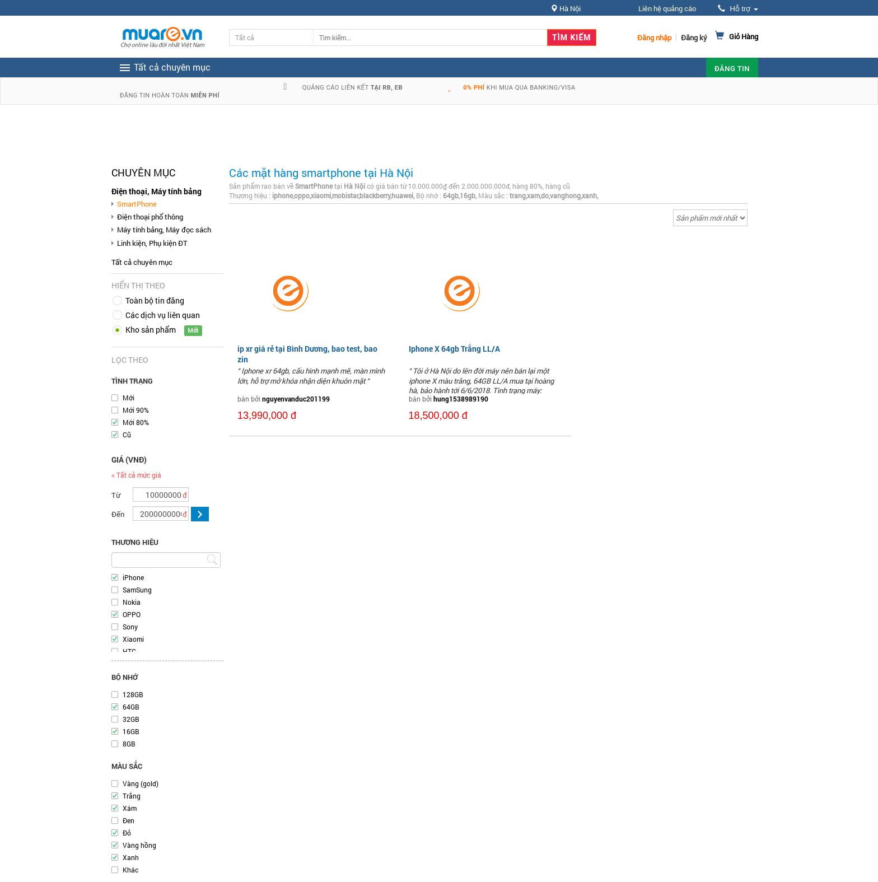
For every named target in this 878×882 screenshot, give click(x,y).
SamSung (137, 589)
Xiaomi (133, 638)
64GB (131, 706)
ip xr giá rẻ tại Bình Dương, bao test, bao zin (307, 353)
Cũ (127, 434)
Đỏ (127, 832)
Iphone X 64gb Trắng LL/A (454, 348)
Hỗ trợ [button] (738, 8)
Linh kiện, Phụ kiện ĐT (152, 243)
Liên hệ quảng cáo (667, 8)
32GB (131, 719)
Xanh (131, 857)
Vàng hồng (139, 845)
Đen (128, 820)
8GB (129, 743)
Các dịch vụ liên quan (162, 315)
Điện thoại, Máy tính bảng (156, 191)
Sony (130, 626)
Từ (115, 495)
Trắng (132, 795)
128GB (133, 694)
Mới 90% (136, 409)
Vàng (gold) (140, 783)
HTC (129, 651)
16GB (131, 731)
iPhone (133, 577)
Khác (130, 869)
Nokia (132, 602)
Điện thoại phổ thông (150, 217)
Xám (130, 808)
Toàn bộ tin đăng (154, 300)
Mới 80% (136, 422)
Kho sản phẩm (150, 329)
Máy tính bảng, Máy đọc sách (164, 230)
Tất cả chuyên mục (141, 262)
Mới (128, 397)
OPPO (132, 614)
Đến (117, 514)
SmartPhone (137, 204)
